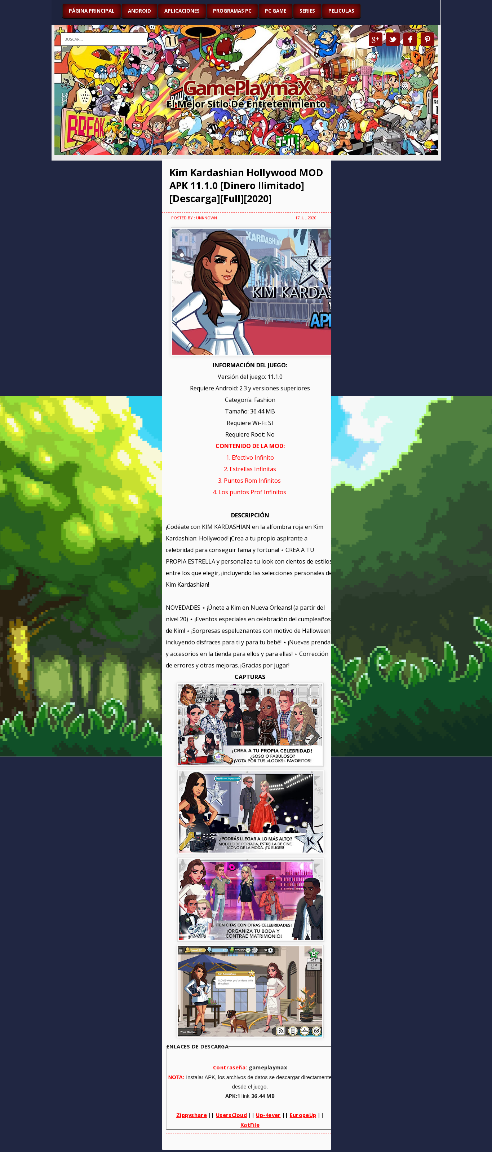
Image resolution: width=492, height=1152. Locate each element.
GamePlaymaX (246, 87)
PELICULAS (341, 11)
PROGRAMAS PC (232, 11)
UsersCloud (231, 1114)
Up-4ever (268, 1114)
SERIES (307, 11)
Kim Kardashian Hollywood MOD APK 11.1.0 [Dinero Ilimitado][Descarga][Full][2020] (246, 185)
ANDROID (139, 11)
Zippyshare (191, 1114)
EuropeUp (303, 1114)
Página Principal (92, 11)
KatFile (250, 1124)
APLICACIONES (182, 11)
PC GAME (275, 11)
